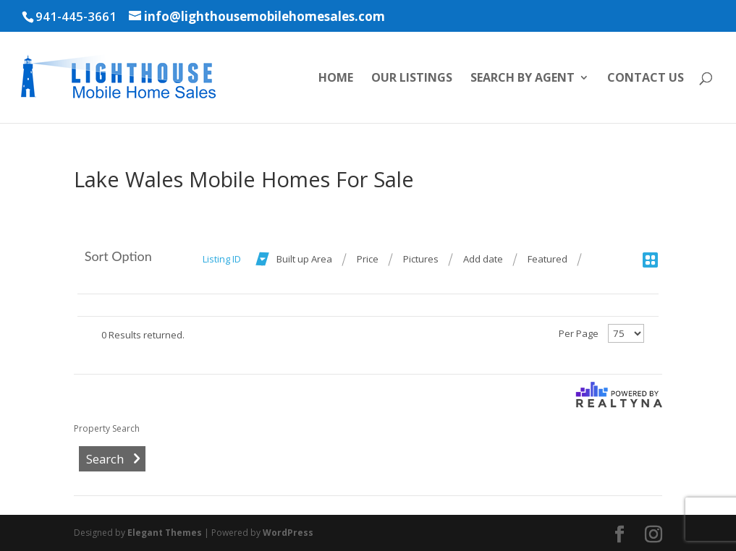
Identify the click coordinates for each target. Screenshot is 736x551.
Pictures (421, 258)
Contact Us (645, 78)
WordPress (288, 532)
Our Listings (411, 78)
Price (367, 258)
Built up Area (304, 258)
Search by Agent (522, 78)
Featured (547, 258)
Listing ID (222, 258)
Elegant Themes (164, 532)
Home (335, 78)
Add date (483, 258)
